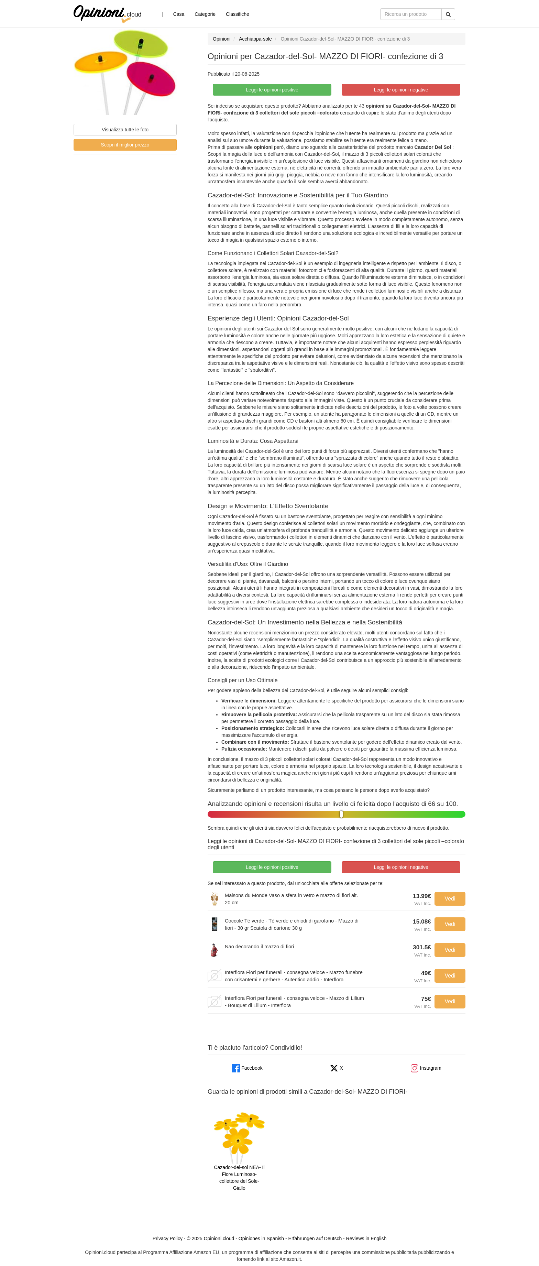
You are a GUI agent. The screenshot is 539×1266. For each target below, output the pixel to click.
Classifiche (237, 14)
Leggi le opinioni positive (272, 89)
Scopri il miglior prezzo (125, 145)
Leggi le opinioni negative (401, 89)
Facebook (247, 1068)
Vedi (449, 899)
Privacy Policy (168, 1238)
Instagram (425, 1068)
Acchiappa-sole (255, 39)
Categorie (205, 14)
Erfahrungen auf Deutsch (315, 1238)
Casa (179, 14)
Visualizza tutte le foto (125, 129)
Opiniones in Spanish (261, 1238)
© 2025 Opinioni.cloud (210, 1238)
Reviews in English (366, 1238)
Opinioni (221, 39)
